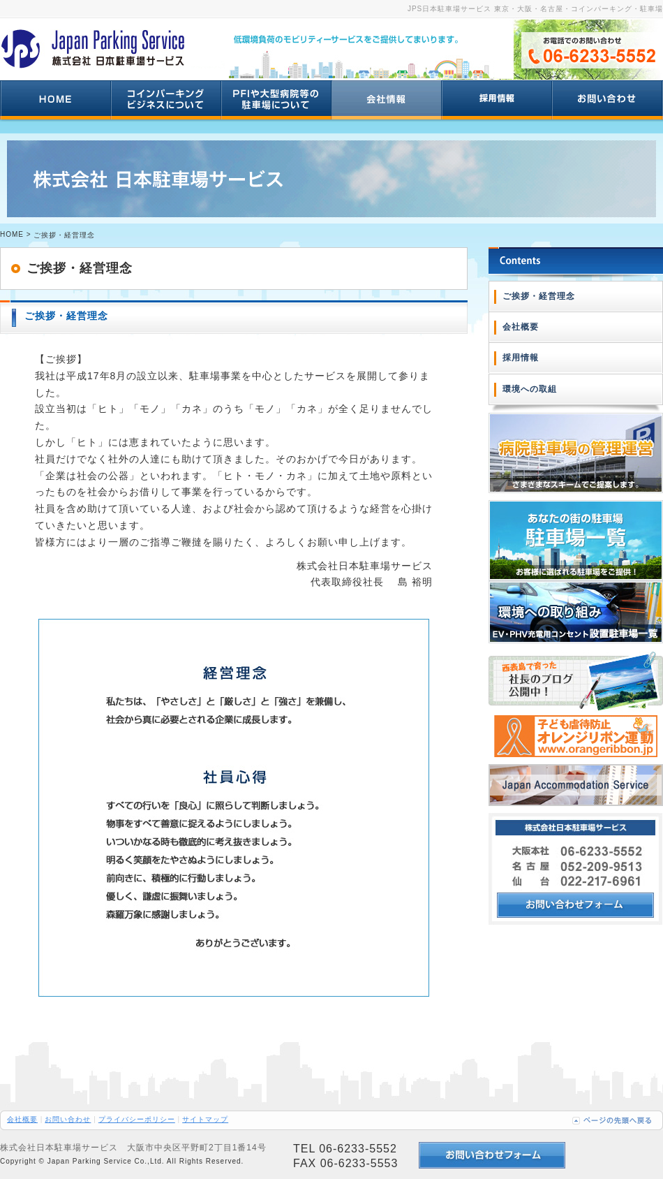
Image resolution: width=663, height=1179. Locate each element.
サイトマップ (205, 1119)
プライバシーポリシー (136, 1119)
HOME (12, 234)
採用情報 (520, 358)
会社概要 (520, 327)
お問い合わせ (68, 1119)
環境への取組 (529, 389)
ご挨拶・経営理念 (538, 296)
